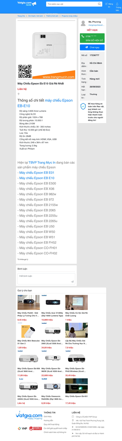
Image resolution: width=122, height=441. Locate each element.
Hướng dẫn (48, 420)
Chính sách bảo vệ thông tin (55, 432)
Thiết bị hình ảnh (52, 16)
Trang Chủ (21, 16)
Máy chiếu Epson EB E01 (36, 172)
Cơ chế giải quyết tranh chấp (55, 428)
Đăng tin (109, 4)
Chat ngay (92, 47)
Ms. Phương (95, 21)
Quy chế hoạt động (51, 424)
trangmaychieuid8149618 (99, 25)
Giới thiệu (48, 416)
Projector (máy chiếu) (69, 16)
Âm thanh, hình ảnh (35, 16)
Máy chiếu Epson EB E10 (36, 177)
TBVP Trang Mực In (42, 162)
